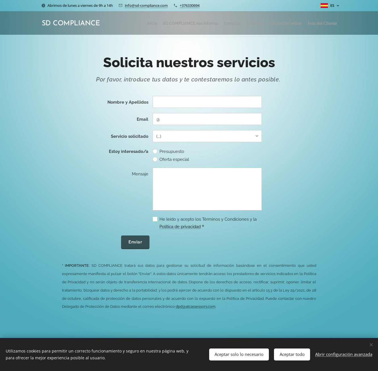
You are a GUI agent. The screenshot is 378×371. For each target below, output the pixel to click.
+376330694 (190, 5)
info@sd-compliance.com (146, 5)
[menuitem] (132, 23)
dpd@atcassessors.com (195, 306)
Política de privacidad (180, 226)
